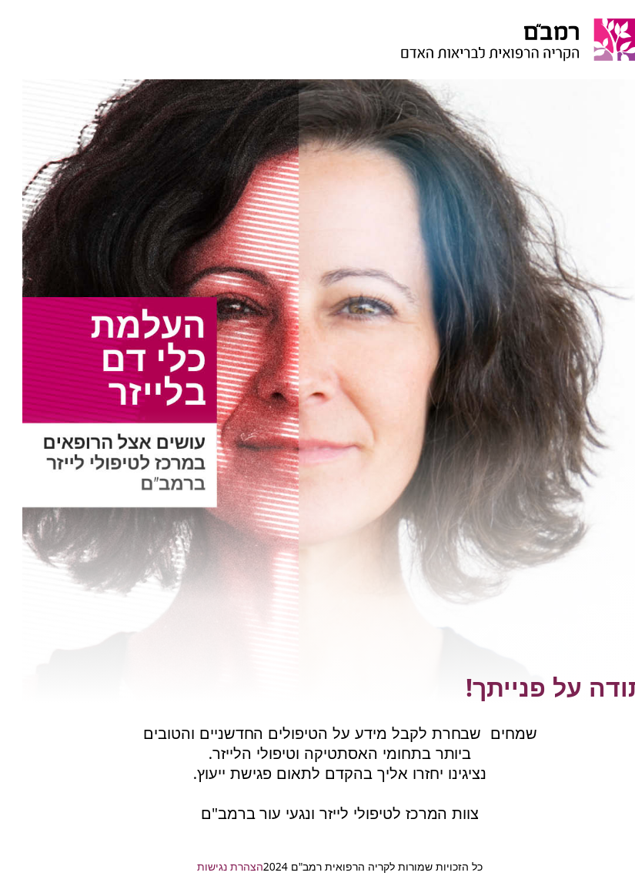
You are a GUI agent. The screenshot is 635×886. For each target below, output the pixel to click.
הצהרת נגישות (208, 866)
